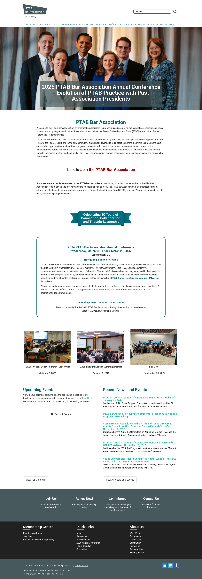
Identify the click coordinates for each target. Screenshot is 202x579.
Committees (129, 24)
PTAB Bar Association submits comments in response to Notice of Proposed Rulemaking (140, 415)
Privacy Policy (137, 552)
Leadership (135, 539)
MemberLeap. (81, 565)
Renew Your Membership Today (38, 539)
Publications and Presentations (61, 24)
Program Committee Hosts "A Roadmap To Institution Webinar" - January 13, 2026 (139, 399)
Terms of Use (136, 549)
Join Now (27, 536)
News (79, 533)
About (154, 24)
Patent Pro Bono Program (92, 24)
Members (143, 24)
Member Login (167, 24)
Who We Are (136, 533)
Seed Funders (83, 539)
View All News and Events (119, 479)
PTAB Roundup (83, 546)
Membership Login (32, 533)
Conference (114, 24)
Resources (81, 536)
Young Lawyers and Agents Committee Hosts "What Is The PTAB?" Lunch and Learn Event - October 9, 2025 (140, 460)
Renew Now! (84, 498)
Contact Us (151, 498)
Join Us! (51, 498)
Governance (135, 536)
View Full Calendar (36, 479)
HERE (90, 398)
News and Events (34, 24)
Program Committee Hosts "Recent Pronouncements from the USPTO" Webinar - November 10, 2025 (138, 444)
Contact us (135, 546)
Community (135, 542)
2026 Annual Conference (88, 542)
